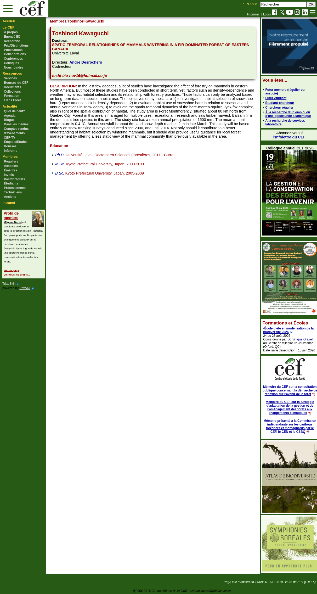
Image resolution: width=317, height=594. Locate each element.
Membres (10, 157)
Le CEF (8, 27)
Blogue (9, 120)
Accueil (9, 21)
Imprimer (253, 14)
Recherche (12, 41)
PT (257, 4)
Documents (12, 87)
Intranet (9, 203)
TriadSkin (8, 283)
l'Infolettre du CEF (286, 137)
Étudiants (11, 183)
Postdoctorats (14, 179)
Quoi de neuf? (14, 111)
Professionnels (15, 188)
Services (10, 78)
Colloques (11, 63)
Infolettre (10, 151)
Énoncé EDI (12, 36)
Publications (13, 50)
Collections (12, 91)
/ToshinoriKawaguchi (88, 21)
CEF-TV (9, 137)
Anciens (10, 197)
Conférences (13, 58)
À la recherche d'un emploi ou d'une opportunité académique (285, 114)
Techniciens (13, 192)
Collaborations (15, 54)
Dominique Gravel (297, 339)
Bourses (10, 146)
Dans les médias (16, 124)
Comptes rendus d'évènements (16, 131)
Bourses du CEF (16, 83)
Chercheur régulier (276, 107)
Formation (11, 96)
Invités (9, 175)
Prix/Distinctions (16, 45)
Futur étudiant (273, 98)
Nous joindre (13, 67)
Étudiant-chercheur (276, 103)
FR (242, 4)
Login (267, 14)
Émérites (10, 170)
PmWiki (24, 288)
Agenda (9, 115)
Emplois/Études (15, 142)
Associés (11, 166)
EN (247, 4)
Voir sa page (11, 270)
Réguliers (11, 161)
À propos (11, 32)
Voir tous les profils (16, 274)
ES (252, 4)
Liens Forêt (12, 100)
